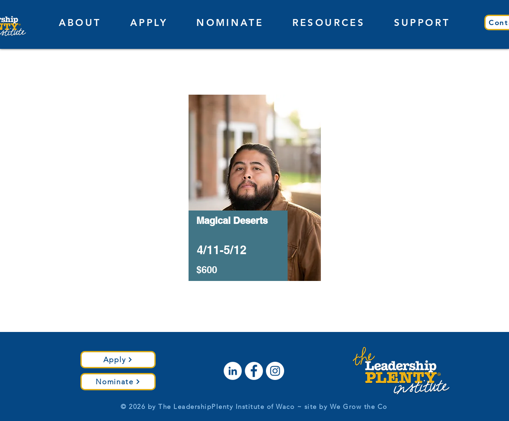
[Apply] (118, 359)
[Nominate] (118, 381)
